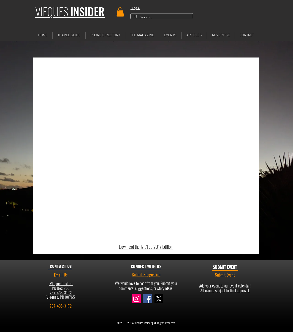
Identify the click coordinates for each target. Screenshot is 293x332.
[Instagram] (136, 298)
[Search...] (161, 17)
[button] (120, 12)
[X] (158, 298)
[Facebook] (147, 298)
